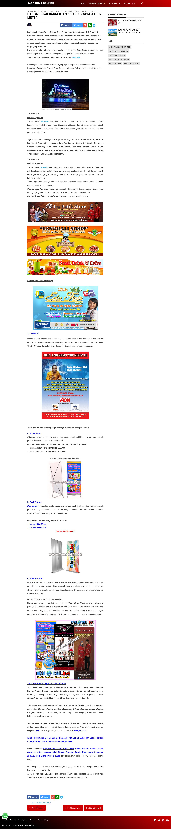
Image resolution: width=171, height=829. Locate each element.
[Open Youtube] (167, 820)
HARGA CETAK (114, 4)
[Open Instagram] (163, 820)
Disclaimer (31, 820)
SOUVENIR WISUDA (131, 64)
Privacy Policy (43, 820)
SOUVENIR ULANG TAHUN (119, 59)
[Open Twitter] (159, 820)
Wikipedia (76, 57)
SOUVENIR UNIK (115, 64)
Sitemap (21, 820)
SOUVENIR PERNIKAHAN (118, 51)
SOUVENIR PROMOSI (117, 55)
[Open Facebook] (155, 820)
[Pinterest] (85, 25)
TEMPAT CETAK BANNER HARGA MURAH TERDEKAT (129, 31)
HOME (83, 4)
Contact (12, 820)
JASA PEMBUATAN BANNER (119, 47)
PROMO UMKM (29, 825)
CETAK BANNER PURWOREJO (41, 803)
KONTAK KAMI (129, 4)
